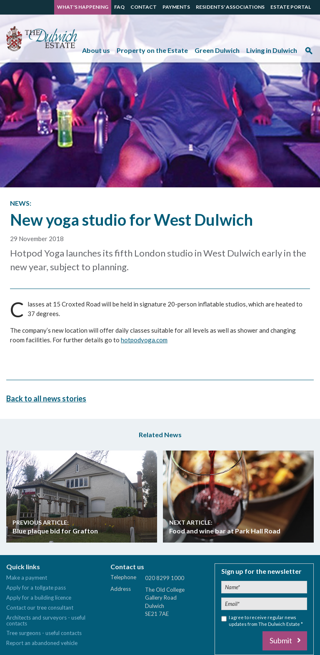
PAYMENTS (176, 7)
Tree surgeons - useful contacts (44, 633)
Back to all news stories (46, 398)
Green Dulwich (217, 50)
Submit (281, 640)
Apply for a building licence (38, 597)
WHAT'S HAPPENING (82, 7)
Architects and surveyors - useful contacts (45, 620)
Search (308, 53)
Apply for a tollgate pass (36, 587)
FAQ (119, 7)
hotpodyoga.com (144, 340)
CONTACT (143, 7)
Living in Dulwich (271, 50)
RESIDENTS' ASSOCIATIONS (230, 7)
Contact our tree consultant (39, 607)
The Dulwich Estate (41, 38)
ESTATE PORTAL (290, 7)
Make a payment (26, 577)
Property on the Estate (152, 50)
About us (96, 50)
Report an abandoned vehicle (42, 643)
